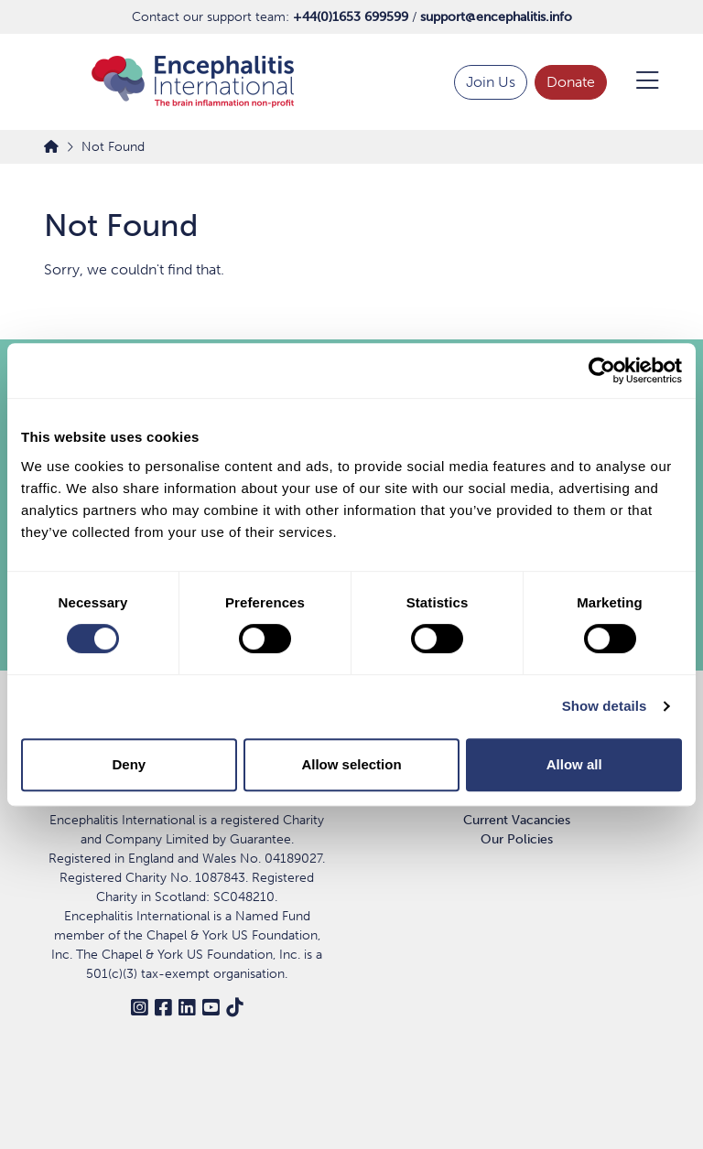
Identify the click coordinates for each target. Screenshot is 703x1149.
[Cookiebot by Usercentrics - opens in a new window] (602, 370)
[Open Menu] (636, 82)
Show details (604, 706)
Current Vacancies (516, 820)
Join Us (490, 82)
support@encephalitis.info (496, 17)
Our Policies (517, 839)
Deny (129, 764)
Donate (570, 82)
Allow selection (351, 764)
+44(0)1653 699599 (350, 17)
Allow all (574, 764)
